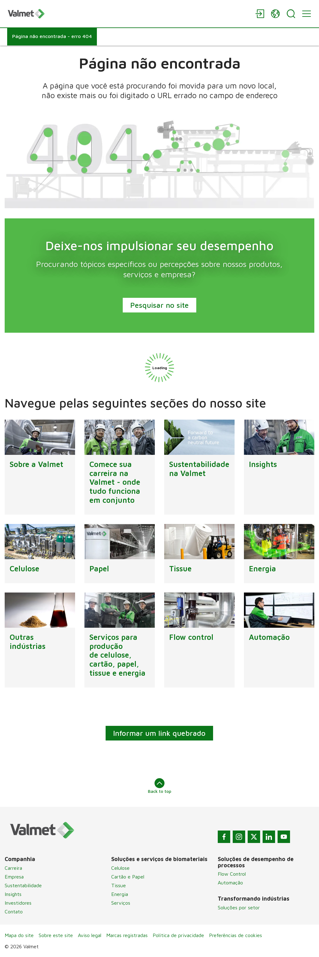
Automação (230, 882)
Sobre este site (56, 935)
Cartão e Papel (127, 876)
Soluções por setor (239, 907)
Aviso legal (89, 935)
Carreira (13, 868)
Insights (13, 894)
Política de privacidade (178, 935)
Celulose (120, 868)
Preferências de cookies (235, 935)
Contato (14, 911)
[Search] (291, 13)
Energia (119, 894)
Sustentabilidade (23, 885)
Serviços (120, 903)
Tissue (118, 885)
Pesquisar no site (159, 305)
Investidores (18, 903)
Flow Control (232, 874)
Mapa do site (19, 935)
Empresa (14, 876)
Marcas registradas (127, 935)
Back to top (159, 786)
